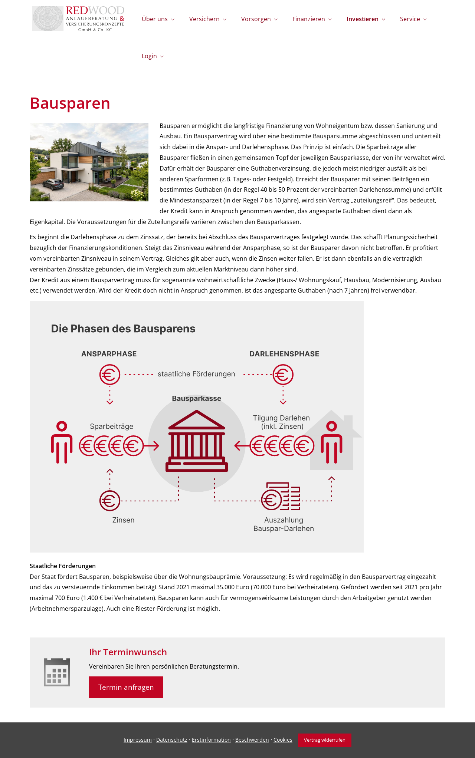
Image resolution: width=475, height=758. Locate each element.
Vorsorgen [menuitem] (256, 19)
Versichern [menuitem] (204, 19)
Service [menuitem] (410, 19)
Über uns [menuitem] (155, 19)
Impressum (138, 739)
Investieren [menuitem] (363, 19)
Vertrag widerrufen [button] (324, 739)
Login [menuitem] (149, 56)
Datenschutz (171, 739)
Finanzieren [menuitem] (308, 19)
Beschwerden (252, 739)
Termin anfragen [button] (126, 687)
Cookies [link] (282, 739)
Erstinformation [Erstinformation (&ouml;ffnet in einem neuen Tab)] (211, 739)
